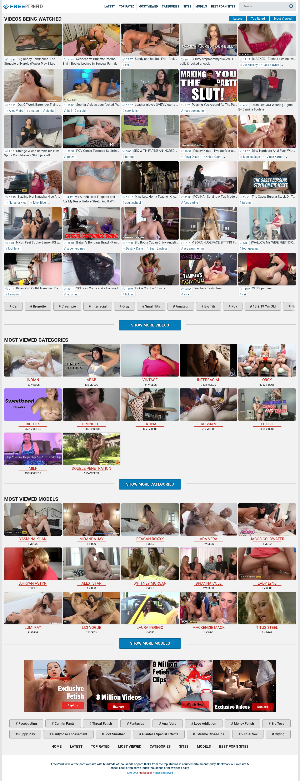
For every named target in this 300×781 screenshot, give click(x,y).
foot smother (114, 734)
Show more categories (150, 484)
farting (129, 156)
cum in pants (64, 724)
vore (186, 294)
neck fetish (131, 110)
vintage (150, 363)
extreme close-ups (209, 734)
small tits (152, 306)
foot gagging (250, 248)
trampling (13, 294)
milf (33, 451)
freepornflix (145, 772)
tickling (129, 294)
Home (23, 3)
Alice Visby (15, 110)
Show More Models (150, 643)
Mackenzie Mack (208, 611)
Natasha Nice (17, 202)
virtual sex (249, 734)
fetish (267, 407)
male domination (194, 110)
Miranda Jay (91, 522)
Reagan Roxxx (150, 522)
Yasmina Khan (33, 522)
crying (279, 734)
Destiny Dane (134, 248)
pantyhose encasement (69, 734)
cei (126, 65)
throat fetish (101, 724)
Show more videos (150, 325)
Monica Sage (251, 156)
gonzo (70, 156)
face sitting (190, 202)
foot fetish (14, 248)
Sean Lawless (158, 248)
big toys (277, 724)
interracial (99, 306)
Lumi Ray (33, 611)
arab (91, 363)
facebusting (27, 724)
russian (208, 407)
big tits (49, 110)
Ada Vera (208, 522)
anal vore (168, 724)
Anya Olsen (191, 156)
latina (150, 407)
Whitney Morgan (150, 566)
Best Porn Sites (223, 6)
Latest (109, 6)
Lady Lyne (267, 566)
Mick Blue (39, 202)
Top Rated (126, 6)
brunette (39, 306)
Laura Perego (150, 611)
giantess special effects (159, 734)
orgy (125, 306)
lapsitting (72, 294)
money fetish (243, 724)
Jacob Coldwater (267, 522)
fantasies (136, 724)
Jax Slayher (271, 65)
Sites (187, 6)
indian (33, 363)
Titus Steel (267, 611)
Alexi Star (91, 566)
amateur (34, 110)
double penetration (91, 451)
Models (201, 6)
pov (234, 306)
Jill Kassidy (250, 65)
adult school (132, 202)
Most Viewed (148, 6)
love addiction (204, 724)
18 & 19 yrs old (76, 110)
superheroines (75, 248)
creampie (68, 306)
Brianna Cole (208, 566)
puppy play (26, 734)
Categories (170, 6)
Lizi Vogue (91, 611)
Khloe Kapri (213, 156)
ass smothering (193, 248)
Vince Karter (274, 156)
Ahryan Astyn (33, 566)
